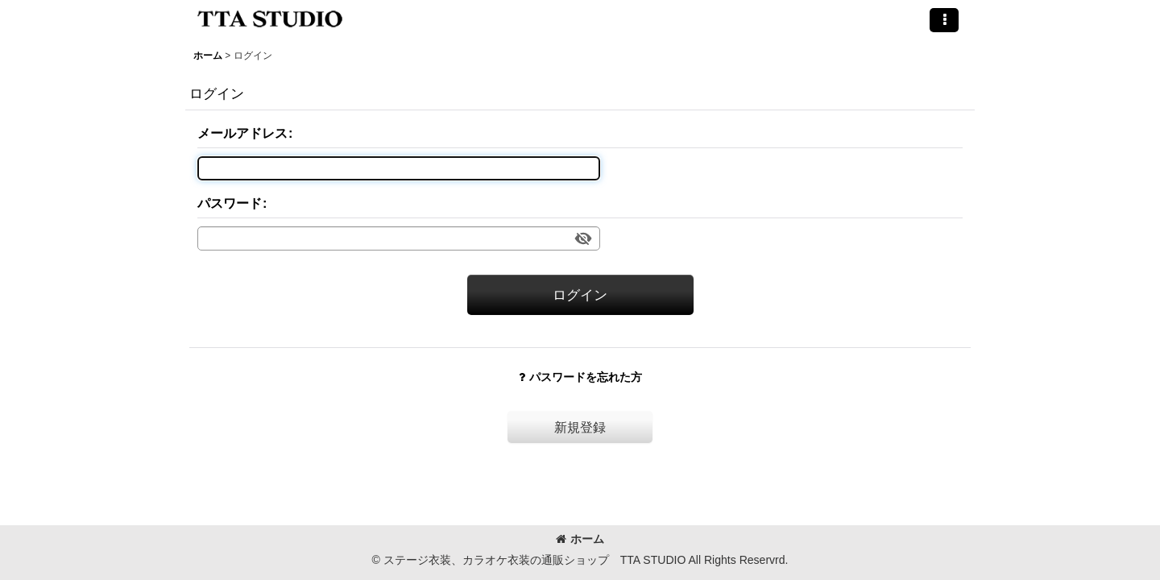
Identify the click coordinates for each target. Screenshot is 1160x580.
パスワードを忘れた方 (580, 377)
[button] (944, 20)
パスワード (229, 203)
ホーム (580, 538)
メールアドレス (242, 133)
